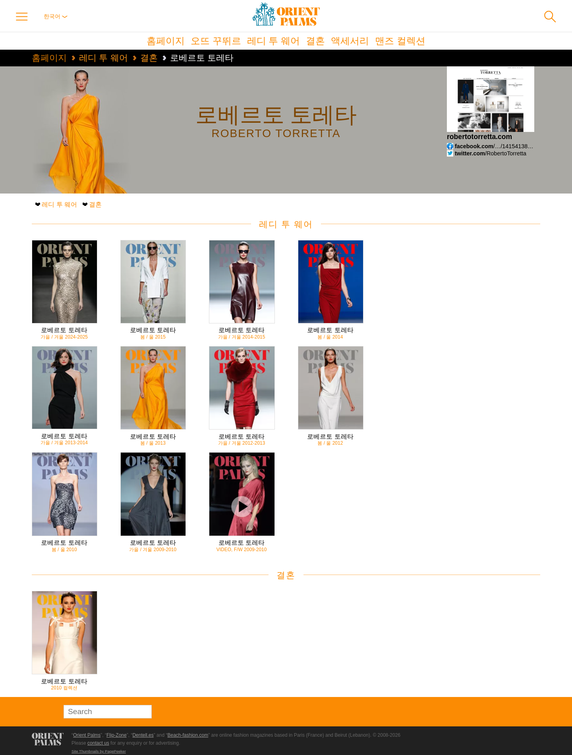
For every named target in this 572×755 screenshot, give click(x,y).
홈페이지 (166, 41)
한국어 (56, 16)
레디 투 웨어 (273, 41)
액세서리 (350, 41)
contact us (98, 743)
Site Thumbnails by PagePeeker (99, 751)
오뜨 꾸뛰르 (216, 41)
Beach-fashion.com (187, 735)
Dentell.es (142, 735)
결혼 (315, 41)
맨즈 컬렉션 (400, 41)
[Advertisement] (484, 293)
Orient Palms (86, 735)
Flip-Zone (116, 735)
